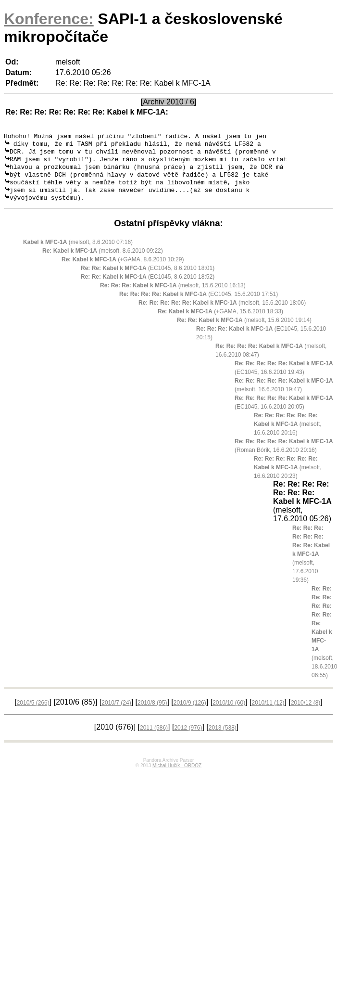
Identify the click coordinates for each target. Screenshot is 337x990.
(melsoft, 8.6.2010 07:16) (78, 251)
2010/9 (190, 711)
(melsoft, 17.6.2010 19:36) (311, 563)
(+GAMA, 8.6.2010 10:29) (123, 268)
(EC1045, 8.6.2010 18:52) (147, 286)
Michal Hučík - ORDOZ (176, 774)
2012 (188, 736)
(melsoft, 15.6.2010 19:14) (244, 329)
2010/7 (116, 711)
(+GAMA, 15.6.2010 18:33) (220, 320)
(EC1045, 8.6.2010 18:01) (147, 277)
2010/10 (228, 711)
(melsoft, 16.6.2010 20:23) (288, 476)
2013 (223, 736)
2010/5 (33, 711)
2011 (154, 736)
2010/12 (305, 711)
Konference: (49, 18)
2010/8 (152, 711)
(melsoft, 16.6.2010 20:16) (288, 433)
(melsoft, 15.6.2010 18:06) (222, 312)
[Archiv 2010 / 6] (169, 102)
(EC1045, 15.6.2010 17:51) (198, 303)
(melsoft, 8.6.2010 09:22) (102, 260)
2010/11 (268, 711)
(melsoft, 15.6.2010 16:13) (173, 294)
